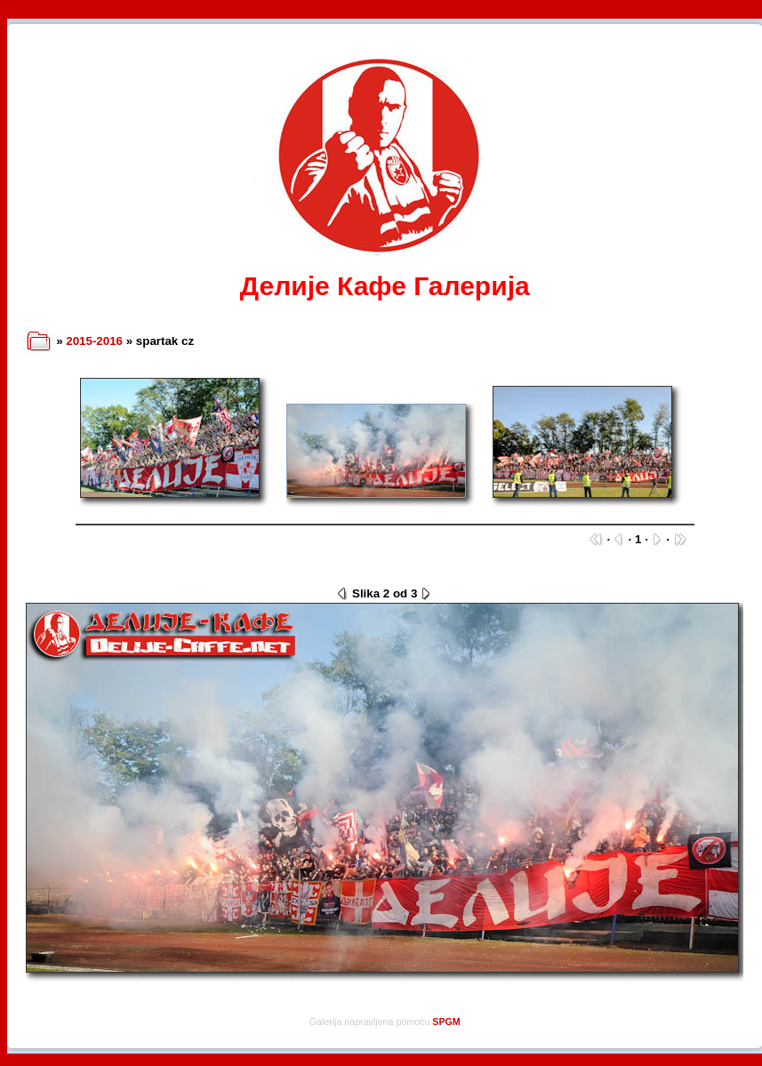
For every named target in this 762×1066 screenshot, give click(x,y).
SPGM (446, 1021)
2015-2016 (94, 341)
